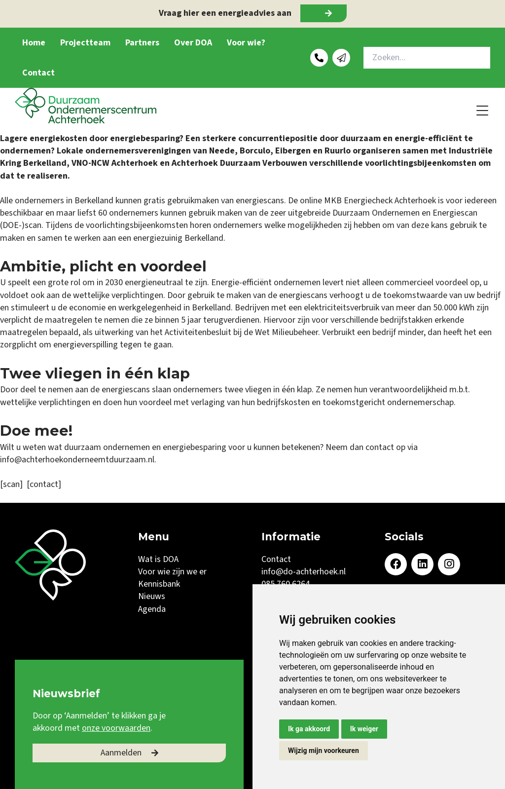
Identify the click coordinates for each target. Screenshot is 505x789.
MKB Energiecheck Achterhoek (380, 200)
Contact (38, 73)
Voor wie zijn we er (172, 571)
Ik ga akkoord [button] (309, 729)
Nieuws (151, 596)
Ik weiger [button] (364, 729)
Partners (142, 43)
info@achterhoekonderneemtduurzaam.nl (77, 459)
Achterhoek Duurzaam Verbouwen (239, 163)
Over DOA (193, 43)
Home (33, 43)
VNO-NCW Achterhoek (116, 163)
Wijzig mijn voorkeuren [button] (323, 750)
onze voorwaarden (116, 728)
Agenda (152, 609)
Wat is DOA (158, 559)
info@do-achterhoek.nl (303, 571)
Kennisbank (159, 584)
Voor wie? (246, 43)
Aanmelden (121, 753)
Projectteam (85, 43)
